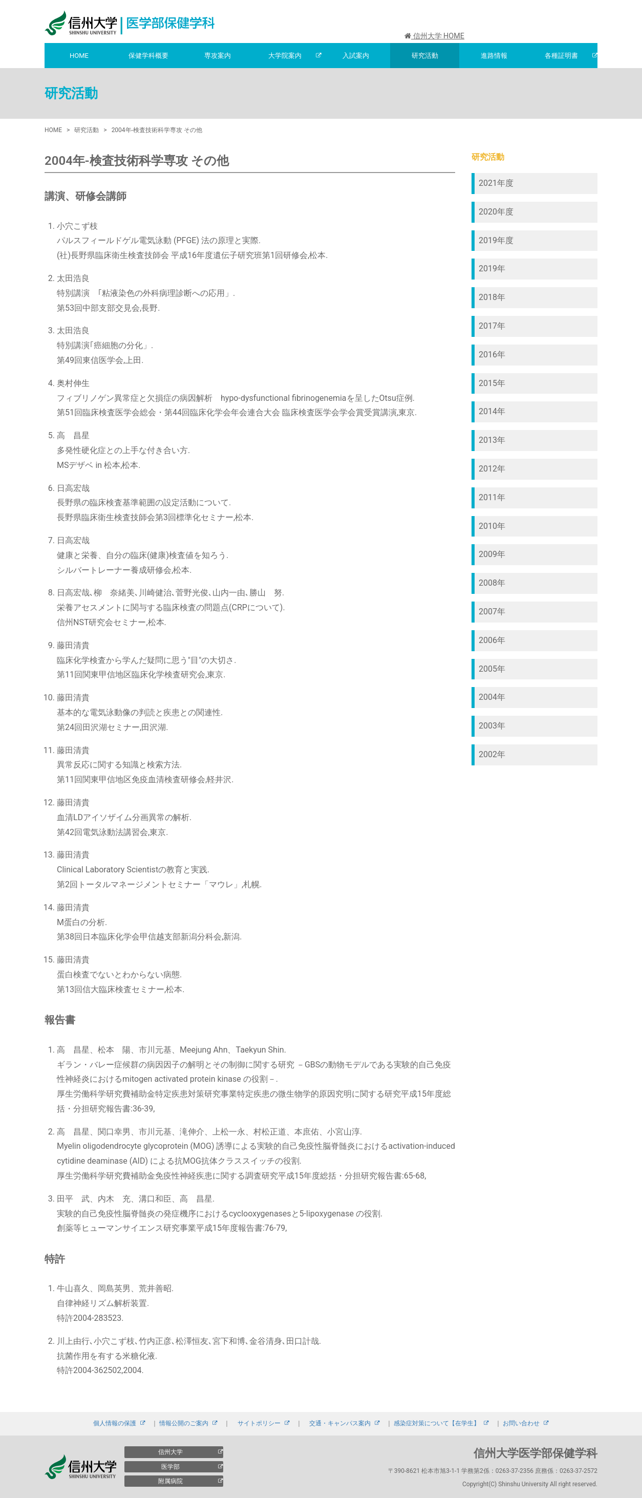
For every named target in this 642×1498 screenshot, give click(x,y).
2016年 (492, 354)
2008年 (492, 583)
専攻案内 (217, 55)
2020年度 (496, 212)
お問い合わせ (521, 1423)
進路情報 (494, 55)
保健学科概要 (148, 55)
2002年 (492, 754)
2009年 (492, 554)
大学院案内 (285, 55)
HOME (79, 55)
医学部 (170, 1466)
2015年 (492, 383)
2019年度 (496, 240)
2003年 (492, 726)
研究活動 (425, 55)
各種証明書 (561, 55)
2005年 (492, 669)
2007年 (492, 611)
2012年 (492, 469)
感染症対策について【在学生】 (437, 1423)
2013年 (492, 440)
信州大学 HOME (434, 36)
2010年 (492, 526)
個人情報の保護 (114, 1423)
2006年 (492, 640)
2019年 (492, 268)
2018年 (492, 297)
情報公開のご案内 (183, 1423)
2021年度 (496, 183)
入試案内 (356, 55)
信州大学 (170, 1452)
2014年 (492, 411)
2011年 (492, 497)
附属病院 (170, 1481)
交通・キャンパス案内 (340, 1423)
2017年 (492, 326)
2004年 (492, 697)
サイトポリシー (259, 1423)
